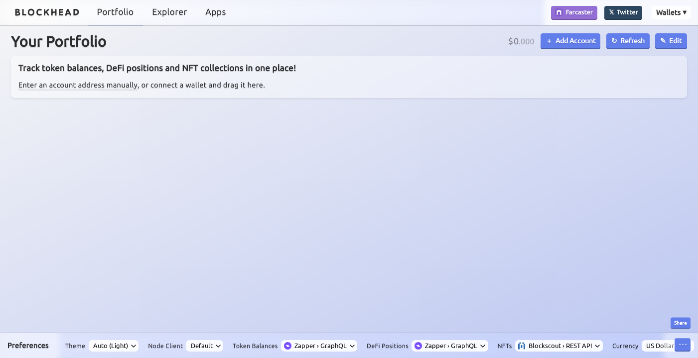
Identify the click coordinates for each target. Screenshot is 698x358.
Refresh (632, 40)
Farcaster (574, 12)
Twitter (627, 12)
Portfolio (115, 12)
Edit (675, 40)
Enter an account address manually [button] (78, 85)
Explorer (169, 12)
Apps (215, 12)
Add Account (576, 40)
